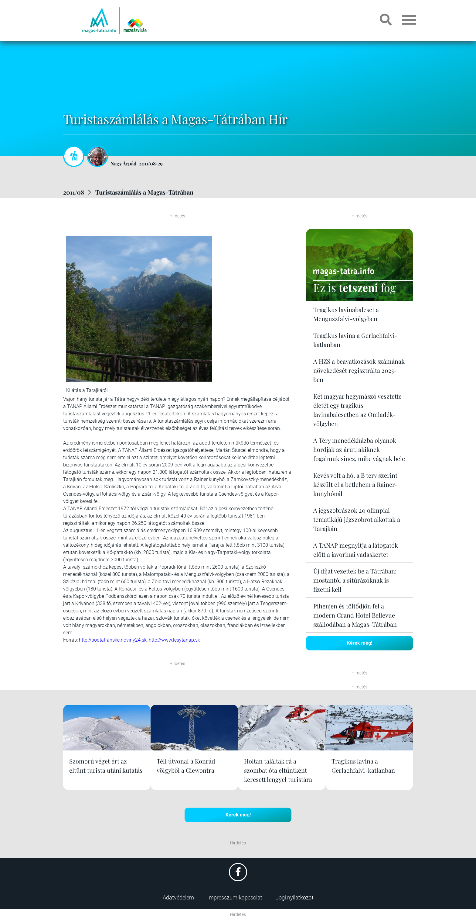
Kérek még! (359, 643)
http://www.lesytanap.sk (174, 640)
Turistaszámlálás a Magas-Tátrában (144, 192)
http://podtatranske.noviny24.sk (113, 640)
